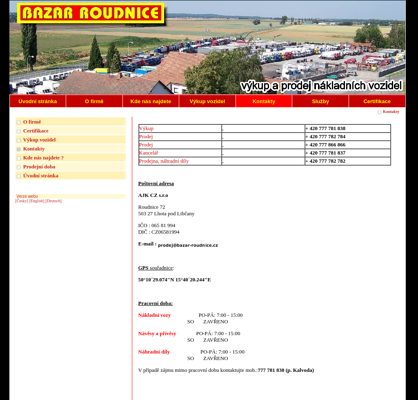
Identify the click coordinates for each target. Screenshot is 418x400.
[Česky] (22, 201)
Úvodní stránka (40, 175)
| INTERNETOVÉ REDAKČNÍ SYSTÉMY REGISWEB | (352, 392)
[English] (36, 201)
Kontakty (391, 111)
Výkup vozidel (39, 140)
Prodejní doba (39, 167)
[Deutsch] (53, 201)
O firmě (32, 122)
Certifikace (36, 131)
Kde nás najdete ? (43, 158)
